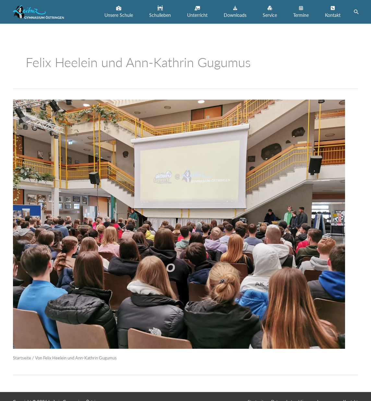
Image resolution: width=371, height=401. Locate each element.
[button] (118, 12)
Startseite (22, 357)
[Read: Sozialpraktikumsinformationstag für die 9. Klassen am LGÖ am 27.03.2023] (179, 223)
